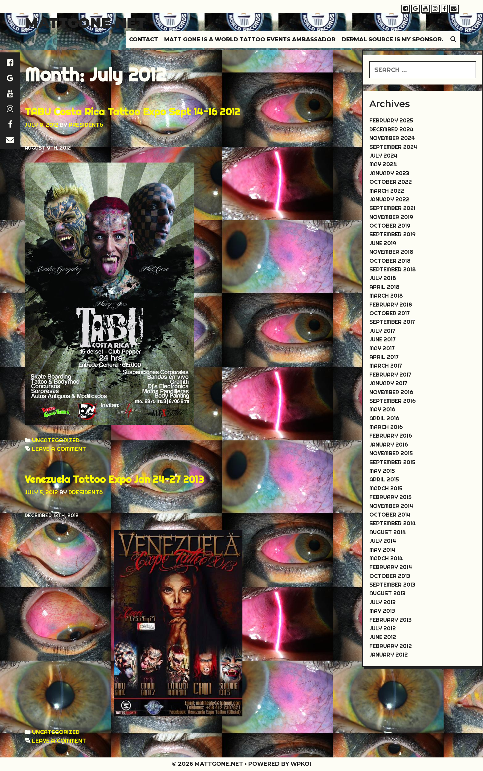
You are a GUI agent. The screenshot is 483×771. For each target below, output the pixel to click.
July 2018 (382, 278)
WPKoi (300, 764)
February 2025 (391, 120)
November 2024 (392, 138)
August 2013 (387, 593)
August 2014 (387, 532)
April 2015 (384, 479)
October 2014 (390, 514)
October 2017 (389, 313)
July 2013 (382, 602)
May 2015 (382, 470)
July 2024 (383, 155)
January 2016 (388, 444)
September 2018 (392, 269)
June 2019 (382, 243)
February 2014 (390, 567)
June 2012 (382, 637)
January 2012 (388, 654)
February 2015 (390, 497)
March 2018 (386, 295)
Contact (143, 39)
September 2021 (392, 208)
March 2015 (385, 488)
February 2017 (390, 374)
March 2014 (386, 558)
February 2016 (390, 435)
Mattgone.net (85, 22)
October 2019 (389, 225)
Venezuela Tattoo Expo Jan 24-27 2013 (114, 479)
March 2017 (385, 365)
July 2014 (382, 540)
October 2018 (390, 260)
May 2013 (382, 610)
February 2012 (390, 645)
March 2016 (386, 427)
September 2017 (392, 321)
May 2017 (382, 348)
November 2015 (391, 453)
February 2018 (390, 304)
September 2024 (393, 146)
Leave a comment (59, 448)
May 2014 (382, 549)
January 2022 (389, 199)
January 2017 (388, 383)
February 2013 (390, 619)
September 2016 (392, 400)
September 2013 (392, 584)
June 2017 (382, 339)
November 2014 (391, 505)
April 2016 (384, 418)
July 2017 (382, 330)
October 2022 (390, 181)
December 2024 (391, 129)
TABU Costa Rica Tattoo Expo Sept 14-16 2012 (132, 111)
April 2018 (384, 287)
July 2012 (382, 628)
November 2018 (391, 251)
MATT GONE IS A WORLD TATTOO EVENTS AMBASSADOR (249, 39)
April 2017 (384, 357)
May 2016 (382, 409)
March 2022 (386, 190)
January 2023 (389, 173)
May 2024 (383, 164)
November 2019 (391, 217)
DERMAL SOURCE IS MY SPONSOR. (393, 39)
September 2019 (392, 234)
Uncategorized (55, 440)
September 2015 (392, 462)
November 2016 (391, 392)
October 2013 (389, 575)
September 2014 (392, 523)
